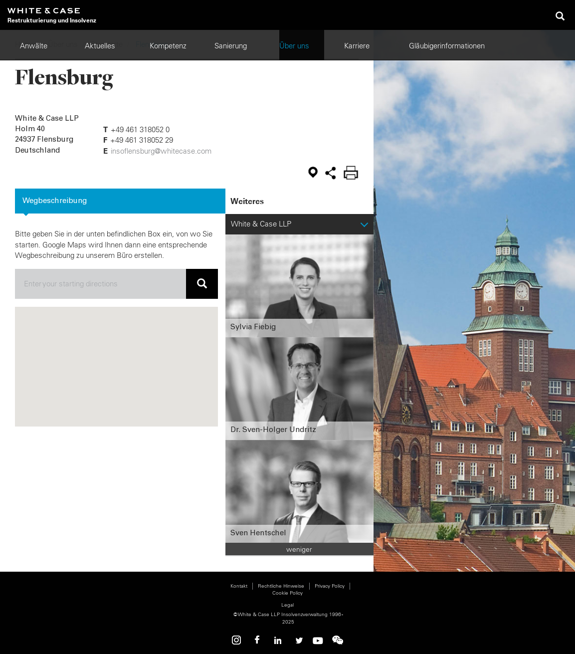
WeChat (338, 640)
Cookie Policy (287, 593)
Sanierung (230, 45)
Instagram (238, 640)
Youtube (318, 640)
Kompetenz (168, 45)
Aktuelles (100, 45)
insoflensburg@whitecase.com (161, 151)
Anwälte (33, 45)
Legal (287, 605)
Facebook (258, 640)
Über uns (294, 45)
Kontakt (238, 586)
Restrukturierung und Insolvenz (51, 20)
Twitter (298, 640)
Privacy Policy (330, 586)
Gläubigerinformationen (447, 45)
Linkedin (278, 640)
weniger (299, 549)
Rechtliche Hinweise (281, 586)
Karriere (357, 45)
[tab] (120, 201)
